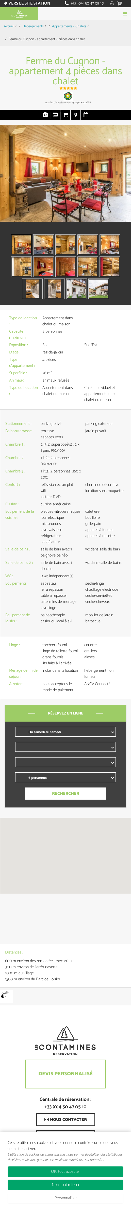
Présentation (55, 117)
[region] (65, 856)
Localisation (76, 117)
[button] (120, 3)
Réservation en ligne (65, 117)
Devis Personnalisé (65, 1074)
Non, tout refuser (65, 1184)
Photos (45, 117)
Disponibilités (86, 117)
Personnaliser (66, 1198)
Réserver (65, 13)
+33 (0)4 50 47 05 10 (87, 3)
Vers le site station (29, 4)
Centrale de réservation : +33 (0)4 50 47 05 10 (65, 1103)
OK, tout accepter (65, 1171)
